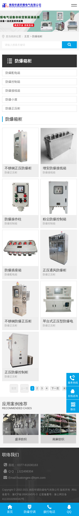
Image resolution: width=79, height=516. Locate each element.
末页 (65, 388)
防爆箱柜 (37, 36)
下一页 (55, 388)
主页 (26, 36)
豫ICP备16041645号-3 (24, 494)
